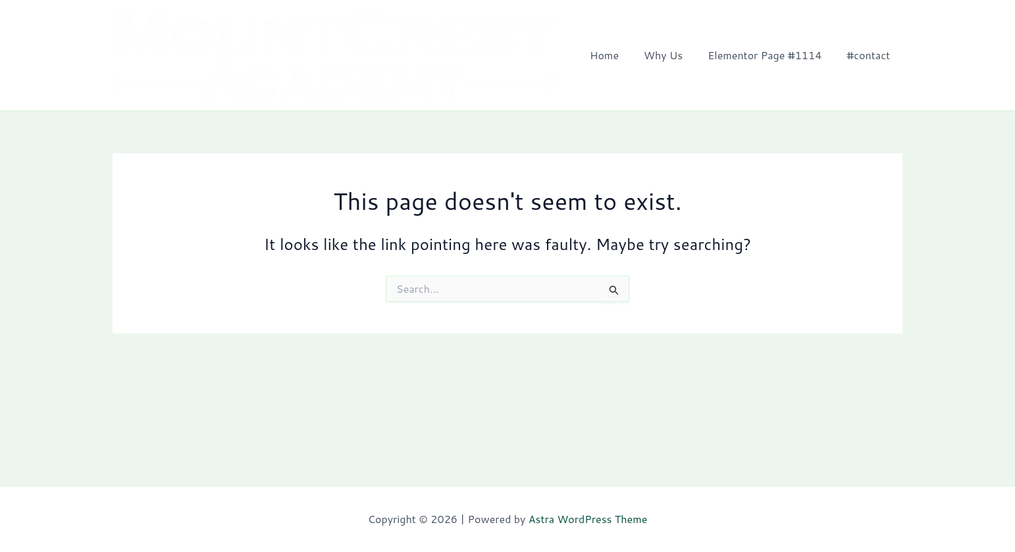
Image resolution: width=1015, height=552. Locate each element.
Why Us (673, 56)
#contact (870, 56)
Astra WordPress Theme (588, 518)
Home (618, 56)
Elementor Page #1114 (770, 56)
